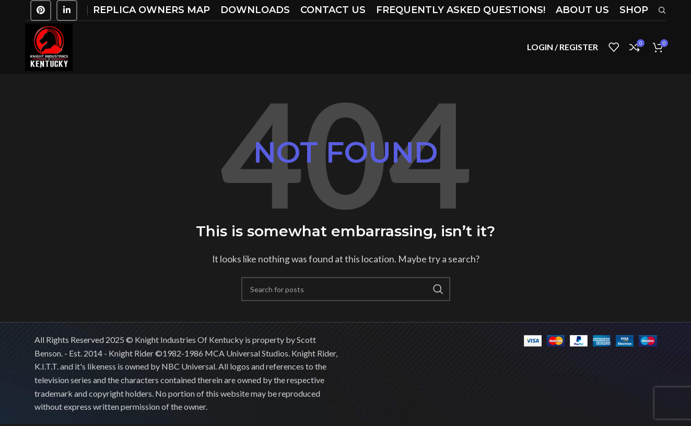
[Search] (345, 292)
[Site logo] (50, 47)
